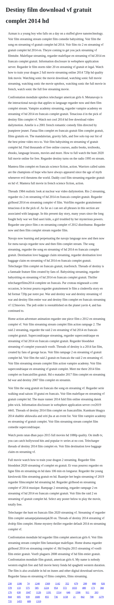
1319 (38, 601)
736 (56, 597)
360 (102, 588)
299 (85, 583)
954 (56, 588)
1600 (37, 597)
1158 (65, 597)
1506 (78, 592)
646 (68, 592)
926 (103, 583)
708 (91, 597)
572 (65, 588)
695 (19, 597)
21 (74, 597)
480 (84, 588)
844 (10, 597)
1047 (28, 592)
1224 (46, 588)
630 (19, 592)
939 (28, 597)
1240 (37, 583)
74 (28, 583)
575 (28, 588)
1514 (58, 592)
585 (37, 588)
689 (29, 601)
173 (93, 588)
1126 (38, 592)
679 (76, 583)
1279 (101, 597)
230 (10, 583)
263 (96, 592)
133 (19, 588)
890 (94, 583)
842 (82, 597)
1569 (47, 583)
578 (10, 588)
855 (47, 597)
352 (67, 583)
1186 (19, 583)
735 (10, 601)
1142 (57, 583)
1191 (48, 592)
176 (10, 592)
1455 (19, 601)
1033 (74, 588)
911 (87, 592)
